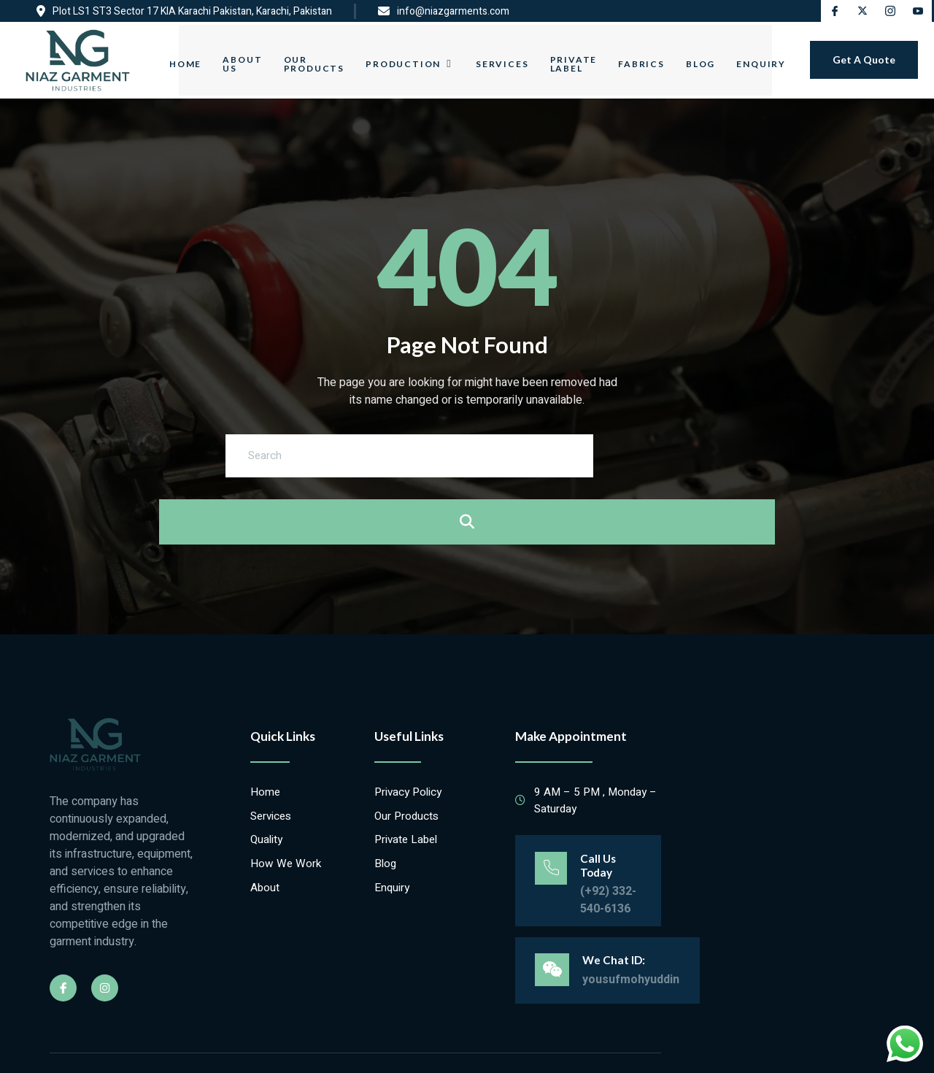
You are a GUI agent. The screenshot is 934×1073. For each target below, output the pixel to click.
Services (498, 56)
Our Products (303, 56)
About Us (227, 56)
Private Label (575, 56)
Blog (712, 56)
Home (164, 56)
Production (403, 57)
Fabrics (648, 56)
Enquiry (778, 56)
